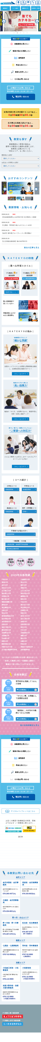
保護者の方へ (25, 8)
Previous (4, 21)
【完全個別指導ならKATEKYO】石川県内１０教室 (19, 217)
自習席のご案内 (36, 8)
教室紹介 (5, 8)
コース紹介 (15, 8)
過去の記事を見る (31, 247)
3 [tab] (20, 33)
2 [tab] (17, 33)
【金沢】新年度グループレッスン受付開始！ (17, 233)
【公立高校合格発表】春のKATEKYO (14, 241)
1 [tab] (14, 33)
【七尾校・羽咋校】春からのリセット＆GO (17, 225)
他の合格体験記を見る (29, 725)
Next (37, 21)
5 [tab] (27, 33)
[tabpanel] (20, 21)
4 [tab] (24, 33)
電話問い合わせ (22, 97)
